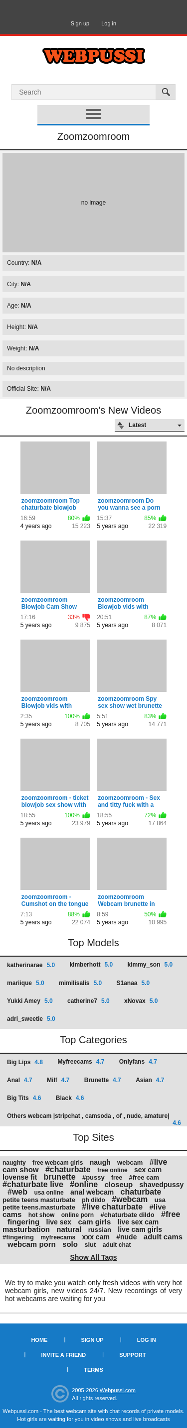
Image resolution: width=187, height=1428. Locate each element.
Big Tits (24, 1098)
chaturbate (141, 1192)
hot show (41, 1214)
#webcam (130, 1199)
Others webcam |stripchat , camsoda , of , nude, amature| (94, 1119)
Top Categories (93, 1039)
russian (99, 1229)
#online (84, 1184)
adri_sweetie (31, 1018)
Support (132, 1355)
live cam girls (140, 1229)
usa (160, 1200)
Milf (58, 1080)
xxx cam (96, 1237)
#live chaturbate (112, 1207)
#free (170, 1214)
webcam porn (31, 1244)
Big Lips (25, 1062)
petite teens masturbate (38, 1200)
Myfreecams (80, 1061)
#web (17, 1192)
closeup (119, 1184)
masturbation (26, 1229)
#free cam (144, 1177)
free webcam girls (57, 1162)
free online (112, 1170)
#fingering (18, 1237)
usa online (48, 1192)
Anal (19, 1080)
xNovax (141, 1000)
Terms (93, 1370)
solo (70, 1244)
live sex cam (138, 1222)
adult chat (117, 1244)
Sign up (80, 23)
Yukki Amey (30, 1000)
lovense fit (19, 1177)
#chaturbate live (32, 1184)
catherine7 (88, 1000)
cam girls (94, 1221)
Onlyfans (138, 1061)
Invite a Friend (63, 1355)
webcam (130, 1162)
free (116, 1177)
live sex (59, 1222)
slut (90, 1244)
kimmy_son (150, 964)
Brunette (102, 1080)
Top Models (93, 942)
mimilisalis (80, 983)
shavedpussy (162, 1185)
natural (68, 1229)
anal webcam (92, 1192)
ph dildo (93, 1200)
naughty (14, 1162)
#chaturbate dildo (127, 1214)
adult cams (163, 1236)
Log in (108, 23)
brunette (60, 1177)
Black (70, 1098)
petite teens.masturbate (38, 1207)
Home (39, 1340)
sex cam (148, 1170)
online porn (77, 1214)
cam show (20, 1169)
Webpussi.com (118, 1390)
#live (159, 1162)
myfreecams (57, 1237)
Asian (150, 1080)
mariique (25, 983)
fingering (23, 1221)
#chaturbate (68, 1169)
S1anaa (133, 983)
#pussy (93, 1177)
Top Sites (93, 1137)
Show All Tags (93, 1257)
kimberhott (91, 964)
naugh (100, 1162)
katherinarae (31, 965)
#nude (126, 1237)
